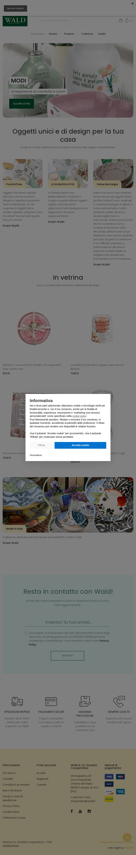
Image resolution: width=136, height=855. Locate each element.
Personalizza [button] (36, 455)
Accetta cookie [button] (80, 445)
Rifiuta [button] (41, 445)
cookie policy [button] (79, 416)
